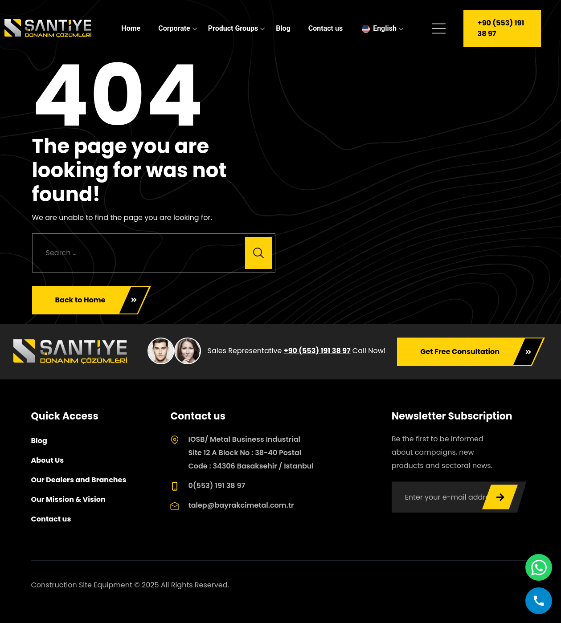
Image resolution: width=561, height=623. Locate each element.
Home (130, 28)
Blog (283, 28)
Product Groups (233, 28)
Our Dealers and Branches (79, 480)
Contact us (325, 28)
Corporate (174, 28)
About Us (47, 460)
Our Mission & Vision (68, 499)
